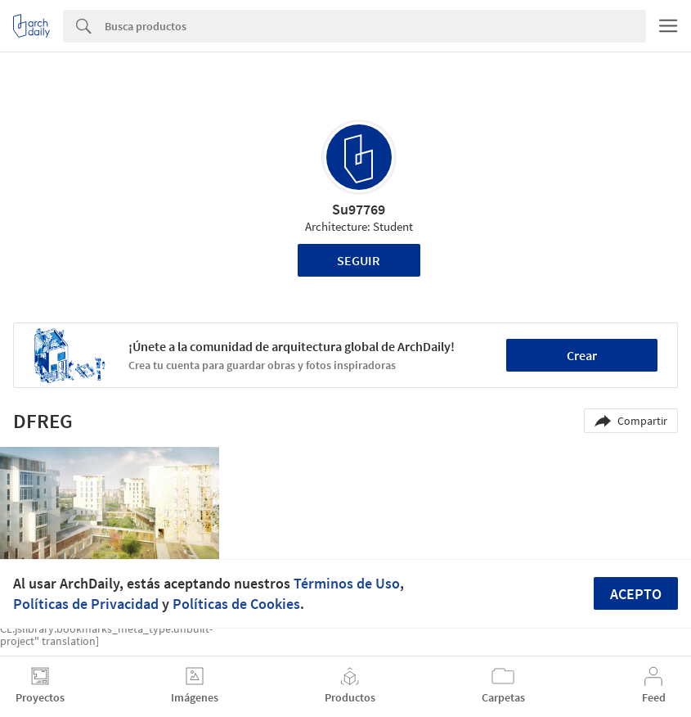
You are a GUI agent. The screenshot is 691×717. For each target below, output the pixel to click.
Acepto (636, 593)
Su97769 (358, 209)
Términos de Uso (347, 583)
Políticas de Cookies (236, 603)
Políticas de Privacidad (86, 603)
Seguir (358, 260)
